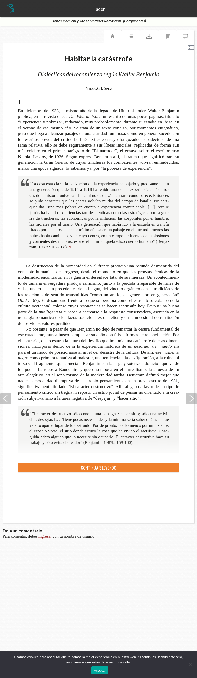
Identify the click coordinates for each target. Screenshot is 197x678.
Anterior (5, 398)
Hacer (98, 9)
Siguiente (191, 398)
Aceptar (100, 670)
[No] (190, 664)
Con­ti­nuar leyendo (98, 467)
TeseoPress (10, 8)
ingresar (45, 536)
